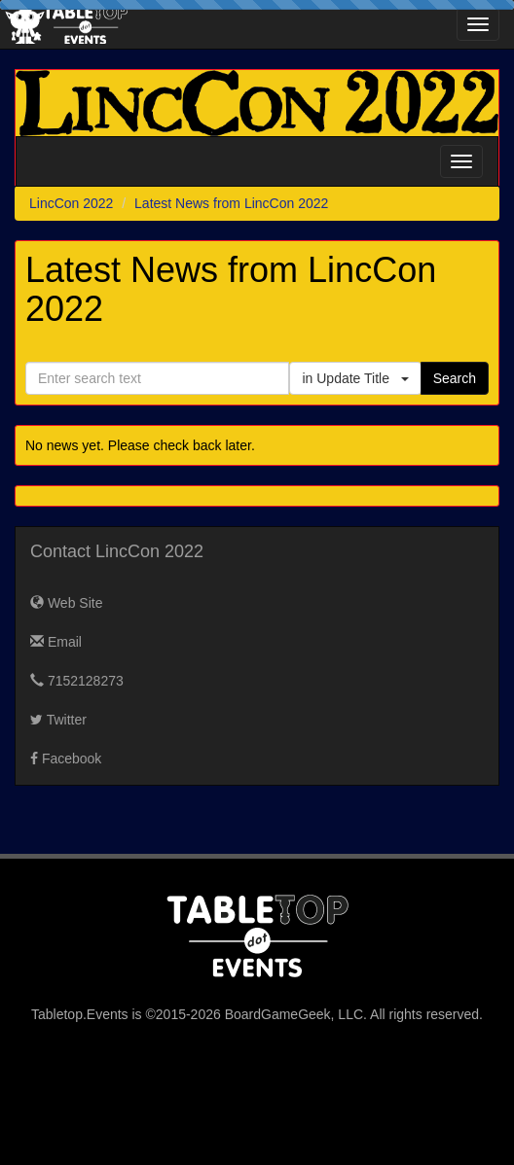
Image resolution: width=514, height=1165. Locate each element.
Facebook (65, 758)
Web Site (66, 603)
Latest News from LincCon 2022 (231, 203)
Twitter (58, 719)
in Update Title (355, 378)
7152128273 (77, 680)
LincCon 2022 (71, 203)
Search (454, 378)
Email (56, 642)
